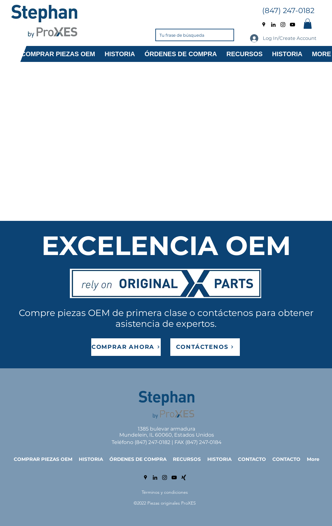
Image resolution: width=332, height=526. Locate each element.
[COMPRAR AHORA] (126, 347)
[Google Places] (264, 24)
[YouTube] (292, 24)
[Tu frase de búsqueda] (185, 35)
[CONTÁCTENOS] (205, 347)
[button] (307, 24)
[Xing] (184, 477)
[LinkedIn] (273, 24)
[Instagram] (283, 24)
